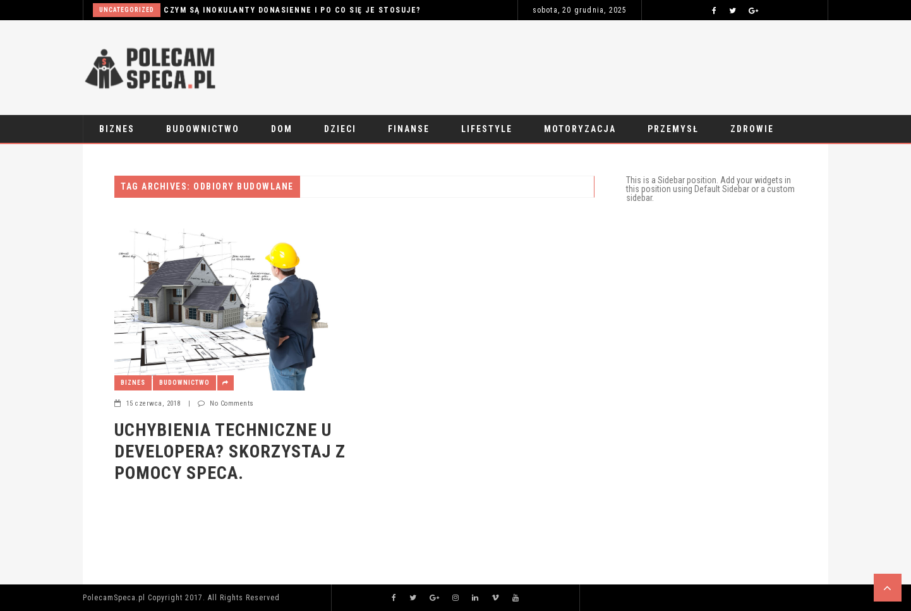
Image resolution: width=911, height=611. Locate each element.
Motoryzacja (580, 129)
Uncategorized (126, 9)
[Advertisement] (598, 64)
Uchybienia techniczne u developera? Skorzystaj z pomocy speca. (230, 451)
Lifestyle (486, 129)
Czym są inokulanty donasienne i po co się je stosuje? (292, 10)
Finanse (409, 129)
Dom (282, 129)
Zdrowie (752, 129)
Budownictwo (202, 129)
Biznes (117, 129)
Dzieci (340, 129)
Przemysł (673, 129)
